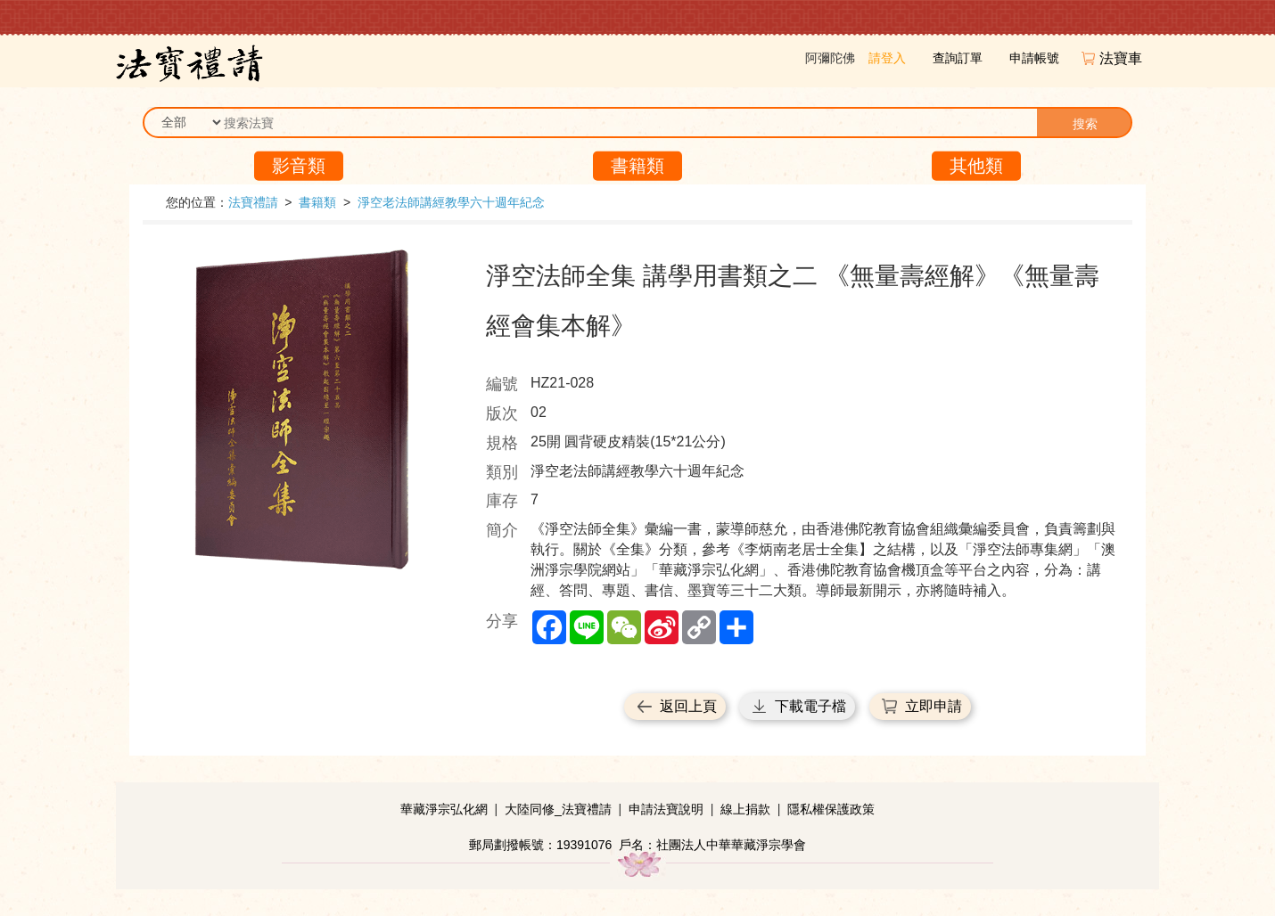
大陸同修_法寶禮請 (558, 809)
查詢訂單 (958, 58)
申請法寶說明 (666, 809)
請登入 (887, 58)
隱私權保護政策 (831, 809)
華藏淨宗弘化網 (444, 809)
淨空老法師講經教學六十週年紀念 (451, 202)
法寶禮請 (253, 202)
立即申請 (933, 706)
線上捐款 (745, 809)
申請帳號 (1034, 58)
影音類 (298, 166)
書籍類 (637, 166)
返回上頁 (688, 706)
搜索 (1085, 124)
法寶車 (1122, 58)
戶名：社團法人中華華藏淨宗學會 (712, 845)
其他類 (976, 166)
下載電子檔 (810, 706)
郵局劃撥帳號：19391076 (540, 845)
